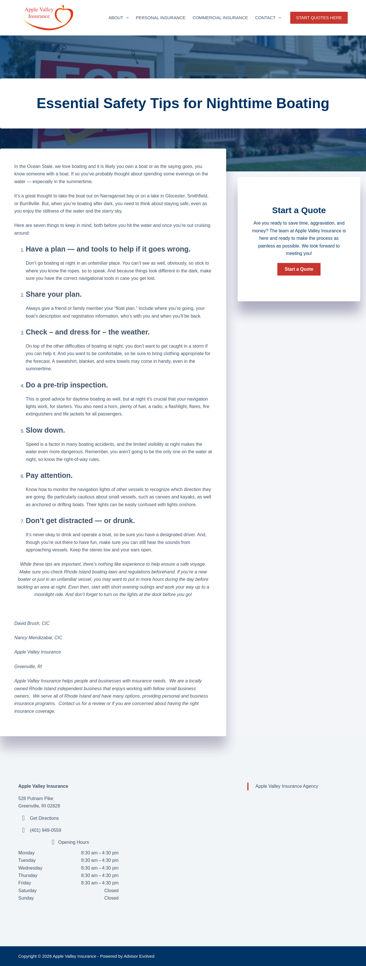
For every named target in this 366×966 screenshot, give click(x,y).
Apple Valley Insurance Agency (286, 786)
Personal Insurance (161, 17)
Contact (269, 17)
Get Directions (44, 818)
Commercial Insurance (220, 17)
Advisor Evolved (139, 956)
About (119, 17)
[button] (298, 269)
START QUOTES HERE (319, 17)
